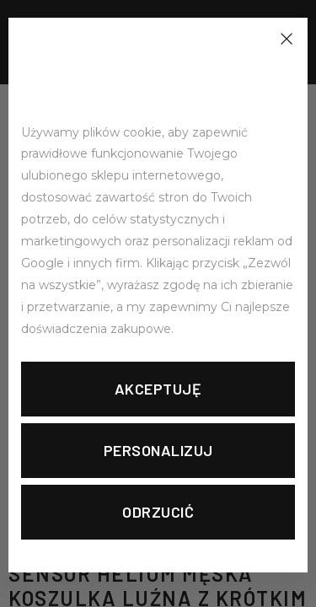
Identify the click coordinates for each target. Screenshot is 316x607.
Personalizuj (158, 450)
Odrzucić (158, 511)
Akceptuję (158, 388)
